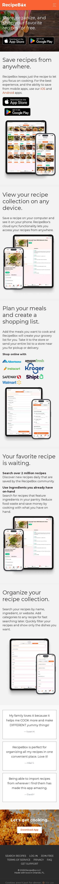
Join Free (47, 855)
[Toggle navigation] (53, 5)
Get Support (29, 863)
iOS (42, 89)
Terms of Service (18, 859)
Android (8, 93)
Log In (33, 855)
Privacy (39, 859)
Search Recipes (15, 855)
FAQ (49, 859)
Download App (29, 829)
